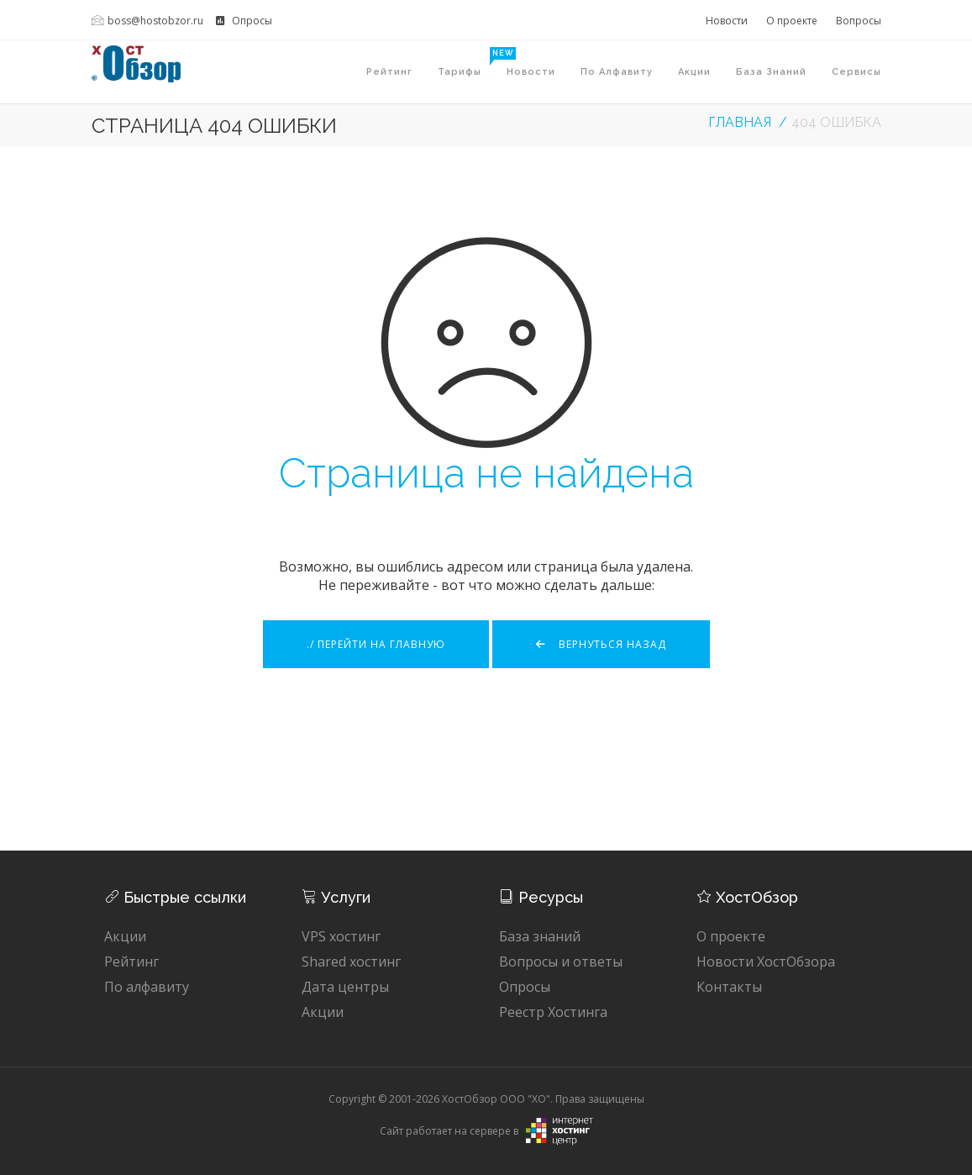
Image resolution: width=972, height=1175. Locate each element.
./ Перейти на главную (376, 644)
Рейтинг (389, 71)
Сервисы (856, 71)
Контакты (729, 986)
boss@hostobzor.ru (147, 20)
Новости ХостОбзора (765, 961)
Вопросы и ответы (561, 961)
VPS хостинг (341, 936)
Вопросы (858, 20)
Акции (694, 71)
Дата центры (345, 986)
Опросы (244, 20)
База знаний (771, 71)
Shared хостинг (351, 961)
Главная (739, 122)
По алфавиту (617, 71)
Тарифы (466, 62)
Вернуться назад (601, 644)
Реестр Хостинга (553, 1012)
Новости (727, 20)
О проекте (791, 20)
